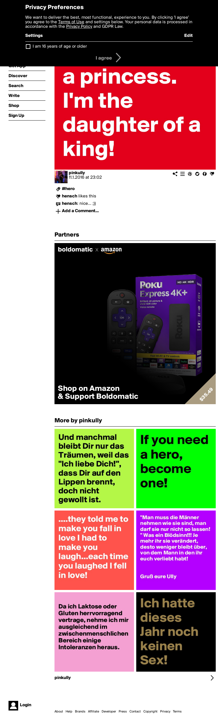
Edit (188, 35)
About (58, 711)
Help (69, 711)
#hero (68, 189)
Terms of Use (71, 22)
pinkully (77, 173)
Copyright (150, 711)
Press (123, 711)
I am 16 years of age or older (60, 46)
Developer (109, 711)
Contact (135, 711)
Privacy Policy (79, 26)
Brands (80, 711)
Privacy (165, 711)
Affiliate (93, 711)
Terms (177, 711)
